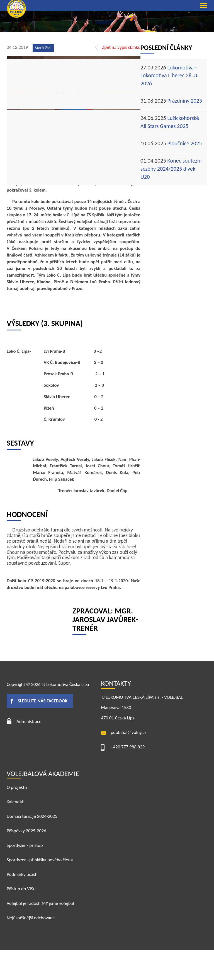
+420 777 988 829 (128, 747)
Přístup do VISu (21, 889)
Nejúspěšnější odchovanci (31, 918)
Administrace (28, 721)
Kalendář (15, 802)
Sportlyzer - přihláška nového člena (40, 860)
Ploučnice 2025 (171, 143)
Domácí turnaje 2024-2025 (32, 816)
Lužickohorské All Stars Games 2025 (169, 122)
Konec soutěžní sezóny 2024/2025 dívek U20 (171, 168)
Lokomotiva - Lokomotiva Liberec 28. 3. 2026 (169, 75)
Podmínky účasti (22, 874)
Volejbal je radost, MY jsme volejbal (40, 903)
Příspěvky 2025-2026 (26, 831)
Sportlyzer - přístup (25, 845)
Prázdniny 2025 (171, 100)
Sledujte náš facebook (42, 701)
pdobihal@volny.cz (128, 732)
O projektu (17, 787)
